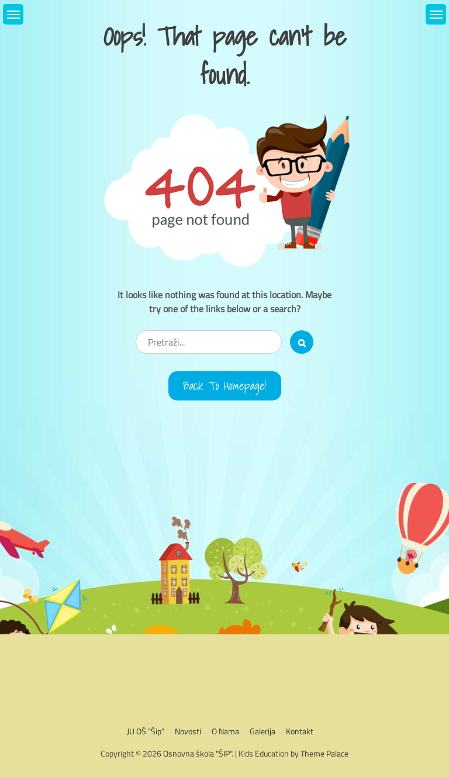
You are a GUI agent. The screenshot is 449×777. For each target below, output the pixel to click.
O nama (225, 731)
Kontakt (299, 731)
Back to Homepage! (225, 386)
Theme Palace (324, 753)
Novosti (188, 731)
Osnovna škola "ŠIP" (197, 753)
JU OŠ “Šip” (145, 731)
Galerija (262, 731)
